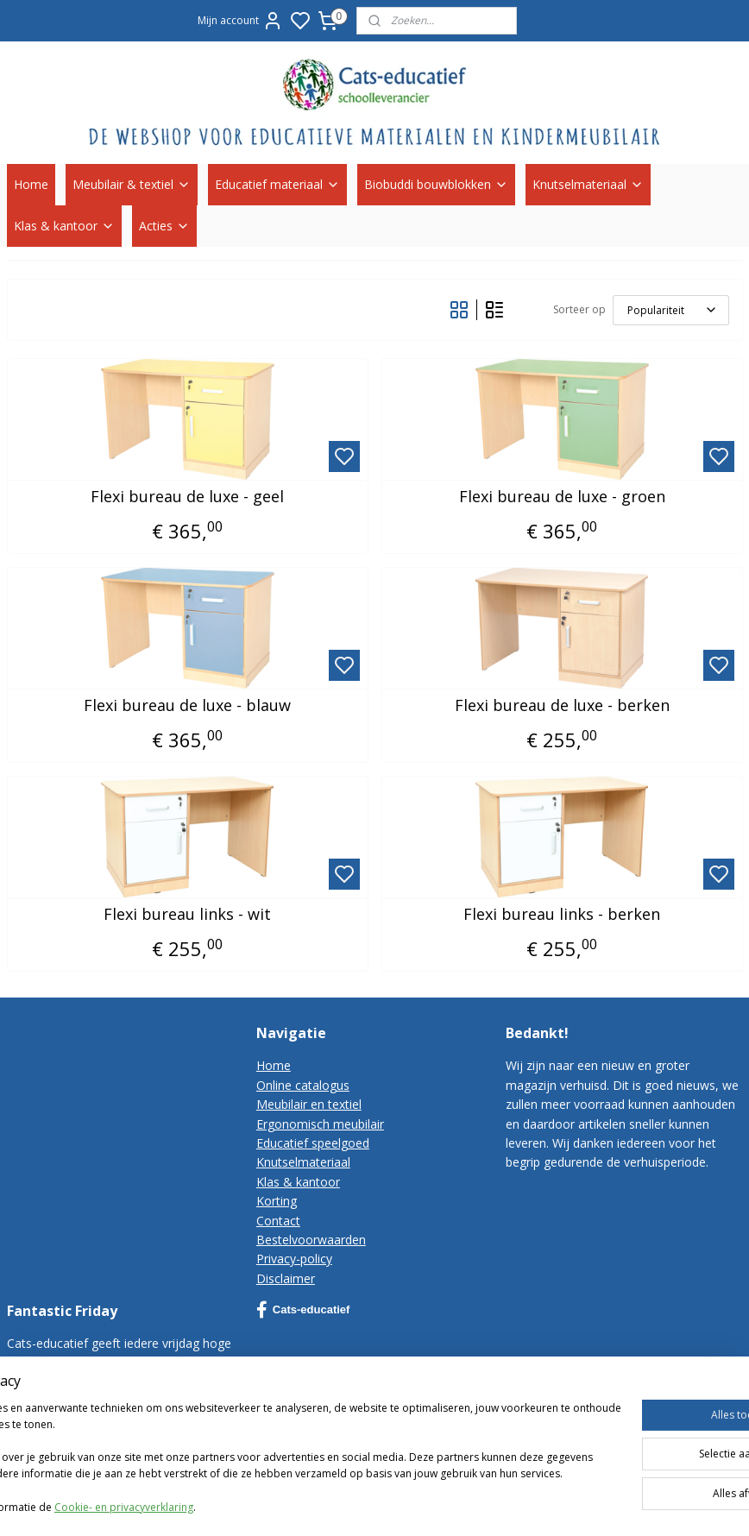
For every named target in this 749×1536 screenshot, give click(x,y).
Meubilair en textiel (309, 1104)
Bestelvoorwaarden (311, 1239)
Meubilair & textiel (131, 184)
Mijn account (240, 20)
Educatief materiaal (277, 184)
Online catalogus (302, 1085)
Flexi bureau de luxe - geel (187, 497)
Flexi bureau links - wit (187, 914)
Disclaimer (285, 1278)
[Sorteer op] (671, 310)
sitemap (544, 1504)
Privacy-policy (294, 1258)
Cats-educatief (303, 1310)
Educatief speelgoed (312, 1143)
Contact (278, 1220)
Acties (164, 225)
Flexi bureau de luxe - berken (562, 705)
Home (31, 184)
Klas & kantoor (64, 225)
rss (580, 1504)
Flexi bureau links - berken (561, 914)
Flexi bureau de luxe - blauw (187, 705)
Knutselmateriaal (588, 184)
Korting (276, 1201)
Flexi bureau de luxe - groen (562, 497)
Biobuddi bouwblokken (436, 184)
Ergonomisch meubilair (320, 1124)
